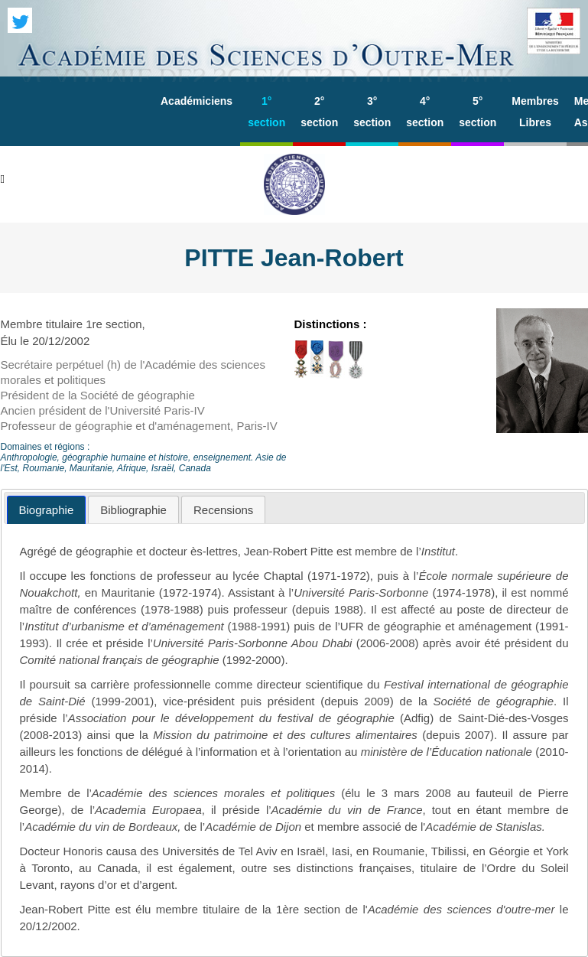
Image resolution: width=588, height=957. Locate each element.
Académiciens (196, 101)
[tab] (46, 510)
